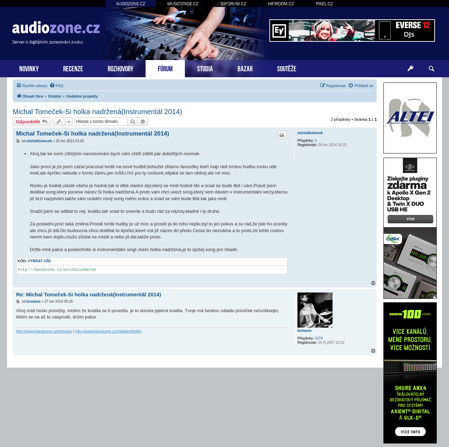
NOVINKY (29, 68)
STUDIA (205, 68)
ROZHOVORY (120, 68)
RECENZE (73, 68)
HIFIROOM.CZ (281, 3)
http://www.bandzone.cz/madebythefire (108, 331)
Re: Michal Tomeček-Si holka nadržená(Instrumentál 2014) (88, 294)
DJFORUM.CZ (233, 3)
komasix (304, 331)
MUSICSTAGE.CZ (183, 3)
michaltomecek (310, 133)
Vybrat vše (39, 261)
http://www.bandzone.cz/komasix (44, 331)
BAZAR (245, 68)
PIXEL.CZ (324, 3)
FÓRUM (165, 68)
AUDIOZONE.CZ (130, 3)
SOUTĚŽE (286, 68)
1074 (319, 338)
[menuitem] (56, 85)
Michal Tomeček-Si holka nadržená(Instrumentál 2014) (97, 112)
